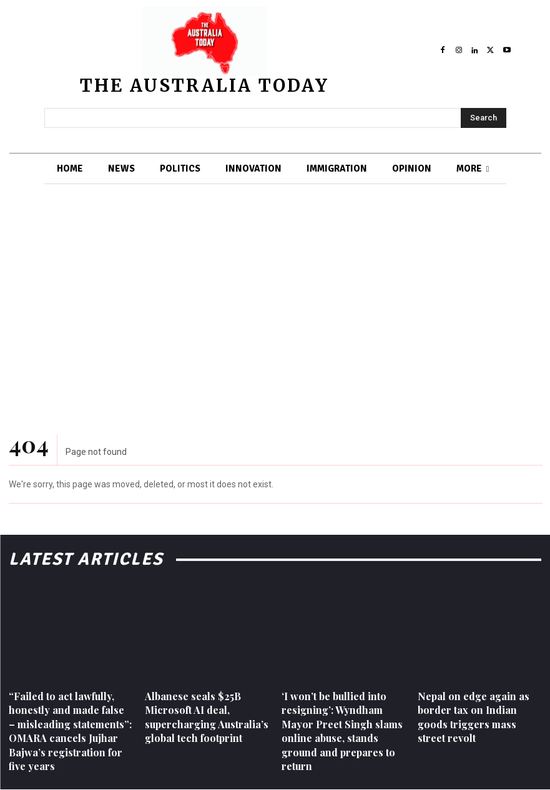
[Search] (483, 118)
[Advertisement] (275, 297)
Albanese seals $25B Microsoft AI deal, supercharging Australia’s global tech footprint (206, 717)
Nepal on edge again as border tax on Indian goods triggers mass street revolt (473, 717)
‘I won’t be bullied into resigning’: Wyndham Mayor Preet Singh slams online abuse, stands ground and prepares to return (342, 731)
